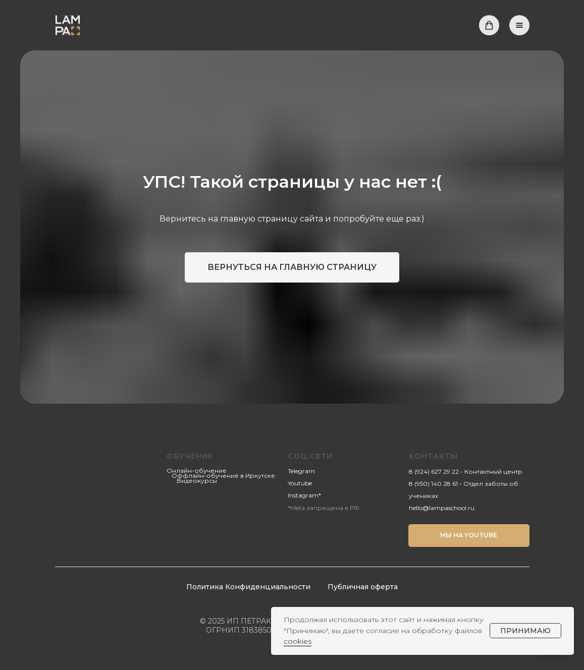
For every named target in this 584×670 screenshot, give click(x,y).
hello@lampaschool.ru (441, 508)
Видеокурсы (197, 480)
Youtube (300, 483)
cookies (297, 641)
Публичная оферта (363, 586)
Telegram (301, 471)
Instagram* (304, 495)
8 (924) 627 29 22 (434, 471)
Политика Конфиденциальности (248, 586)
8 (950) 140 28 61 (433, 483)
